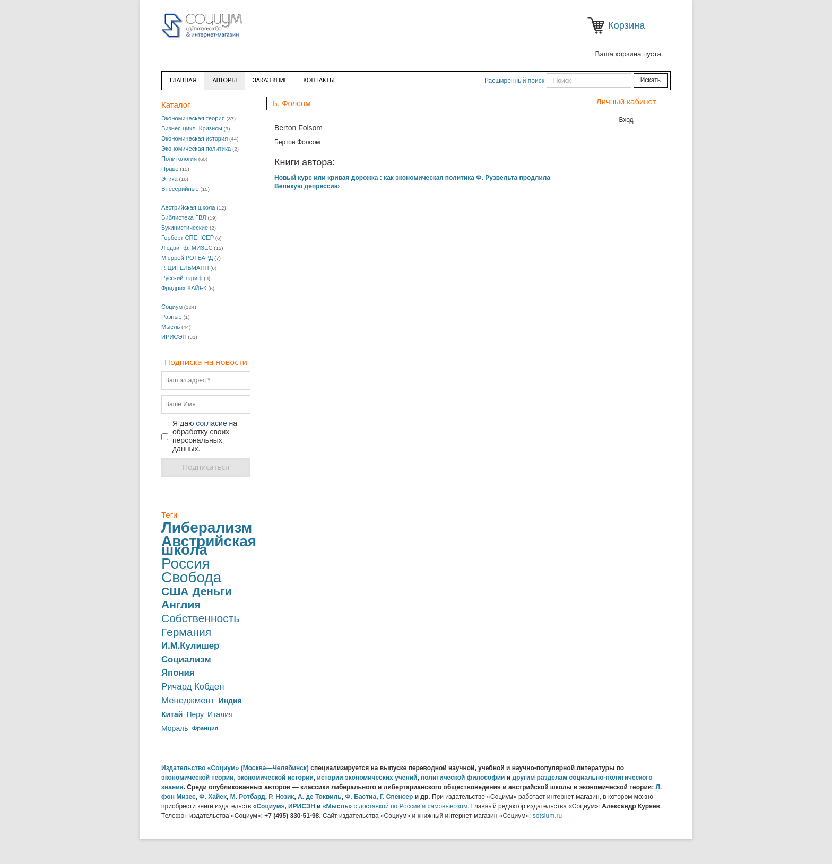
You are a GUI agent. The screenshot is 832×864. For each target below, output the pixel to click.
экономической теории (197, 777)
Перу (194, 714)
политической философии (463, 777)
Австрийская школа (188, 207)
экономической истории (275, 777)
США (174, 591)
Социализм (186, 660)
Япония (178, 673)
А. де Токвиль (320, 796)
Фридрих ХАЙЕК (184, 288)
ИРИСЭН (174, 337)
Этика (169, 179)
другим (524, 777)
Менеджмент (188, 700)
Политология (179, 158)
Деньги (211, 591)
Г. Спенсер (396, 796)
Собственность (200, 618)
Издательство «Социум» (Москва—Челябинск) (235, 768)
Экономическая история (194, 138)
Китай (172, 714)
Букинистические (184, 227)
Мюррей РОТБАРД (187, 258)
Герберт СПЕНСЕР (187, 237)
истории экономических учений (367, 777)
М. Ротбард (247, 796)
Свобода (191, 577)
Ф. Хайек (213, 796)
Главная (183, 80)
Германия (186, 632)
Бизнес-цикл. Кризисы (191, 128)
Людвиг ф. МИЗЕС (186, 248)
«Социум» (269, 806)
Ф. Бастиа (360, 796)
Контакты (319, 80)
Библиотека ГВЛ (183, 217)
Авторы (224, 80)
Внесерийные (180, 189)
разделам (552, 777)
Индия (230, 700)
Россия (185, 564)
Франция (205, 728)
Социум (172, 306)
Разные (171, 316)
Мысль (170, 327)
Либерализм (206, 527)
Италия (220, 714)
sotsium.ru (547, 815)
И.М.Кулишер (190, 646)
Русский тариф (182, 278)
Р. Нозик (281, 796)
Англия (181, 604)
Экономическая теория (193, 118)
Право (170, 168)
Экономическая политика (196, 148)
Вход (626, 120)
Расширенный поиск (514, 80)
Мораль (174, 728)
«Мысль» (337, 806)
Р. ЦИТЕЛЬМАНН (185, 268)
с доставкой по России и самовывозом (411, 806)
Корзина (597, 25)
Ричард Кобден (192, 687)
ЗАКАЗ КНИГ (270, 80)
